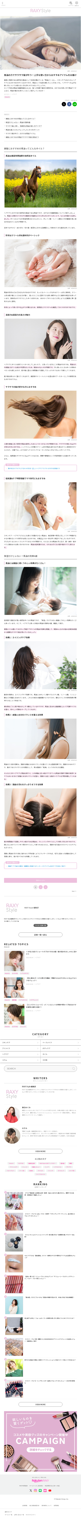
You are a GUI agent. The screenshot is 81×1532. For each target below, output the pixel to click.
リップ (47, 1167)
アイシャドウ (13, 1167)
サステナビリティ (31, 1514)
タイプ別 (71, 1171)
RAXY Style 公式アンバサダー (48, 1163)
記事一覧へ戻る (40, 934)
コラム (4, 1060)
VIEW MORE (40, 1151)
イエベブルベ (10, 1171)
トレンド (23, 1026)
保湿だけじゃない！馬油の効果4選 (18, 122)
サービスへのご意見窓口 (36, 1485)
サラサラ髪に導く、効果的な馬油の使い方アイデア (24, 126)
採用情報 (56, 1505)
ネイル (45, 1054)
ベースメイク (47, 1042)
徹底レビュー (36, 1167)
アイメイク (6, 1048)
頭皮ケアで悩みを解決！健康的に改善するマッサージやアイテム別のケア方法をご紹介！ (37, 866)
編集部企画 (31, 1163)
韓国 (70, 1163)
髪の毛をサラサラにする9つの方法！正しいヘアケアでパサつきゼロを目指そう (34, 468)
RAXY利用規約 (23, 1485)
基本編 (14, 1000)
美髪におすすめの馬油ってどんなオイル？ (21, 119)
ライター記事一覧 (40, 925)
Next (74, 891)
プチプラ (68, 1167)
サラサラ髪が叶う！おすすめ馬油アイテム (21, 133)
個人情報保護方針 (34, 1505)
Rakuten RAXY (12, 4)
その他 (45, 1060)
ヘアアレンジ (34, 1000)
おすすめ (15, 973)
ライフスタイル (40, 1174)
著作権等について (47, 1505)
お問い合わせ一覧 (19, 1514)
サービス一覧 (8, 1514)
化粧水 (31, 1171)
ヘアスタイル (24, 973)
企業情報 (24, 1505)
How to (7, 97)
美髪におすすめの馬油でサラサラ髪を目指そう (22, 137)
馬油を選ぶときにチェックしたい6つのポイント (23, 130)
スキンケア (6, 1042)
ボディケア (46, 1048)
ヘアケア (14, 94)
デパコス (40, 1171)
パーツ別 (21, 1171)
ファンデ (50, 1171)
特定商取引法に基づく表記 (52, 1485)
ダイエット (61, 1171)
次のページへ (40, 880)
